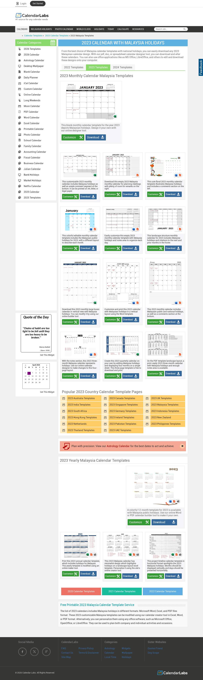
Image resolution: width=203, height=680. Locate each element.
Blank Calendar (32, 71)
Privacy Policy (86, 648)
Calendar (109, 652)
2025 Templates (32, 197)
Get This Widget (47, 355)
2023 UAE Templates (120, 430)
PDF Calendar (31, 112)
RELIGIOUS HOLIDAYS (41, 29)
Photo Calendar (32, 134)
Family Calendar (32, 146)
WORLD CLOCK (84, 29)
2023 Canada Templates (122, 398)
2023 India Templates (79, 404)
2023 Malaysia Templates (164, 404)
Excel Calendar (31, 123)
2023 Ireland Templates (121, 417)
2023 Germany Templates (122, 411)
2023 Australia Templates (81, 398)
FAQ (63, 648)
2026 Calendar (31, 54)
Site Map (66, 657)
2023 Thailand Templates (81, 430)
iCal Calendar (31, 83)
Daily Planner (31, 77)
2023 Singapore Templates (123, 404)
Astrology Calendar (34, 60)
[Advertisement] (36, 256)
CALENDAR (22, 29)
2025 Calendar (31, 192)
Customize (69, 137)
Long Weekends (32, 100)
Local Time (110, 657)
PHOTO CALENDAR (64, 29)
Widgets (126, 648)
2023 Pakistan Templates (122, 423)
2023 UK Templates (161, 398)
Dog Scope (153, 652)
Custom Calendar (33, 89)
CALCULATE (123, 29)
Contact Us (67, 652)
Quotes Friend (155, 648)
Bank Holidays (31, 174)
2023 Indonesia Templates (165, 411)
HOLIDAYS (99, 29)
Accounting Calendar (35, 152)
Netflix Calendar (32, 186)
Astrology (110, 648)
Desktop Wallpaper (34, 66)
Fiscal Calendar (32, 157)
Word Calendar (31, 117)
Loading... (36, 376)
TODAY (111, 29)
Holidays (126, 657)
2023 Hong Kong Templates (82, 417)
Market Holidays (32, 180)
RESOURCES (138, 29)
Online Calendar (32, 94)
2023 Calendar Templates (56, 35)
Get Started (38, 3)
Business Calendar (34, 163)
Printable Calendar (34, 129)
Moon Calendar (32, 106)
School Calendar (32, 140)
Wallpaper (127, 652)
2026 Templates (32, 49)
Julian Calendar (32, 169)
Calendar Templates (33, 35)
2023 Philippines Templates (166, 423)
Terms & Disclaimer (89, 652)
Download (93, 137)
